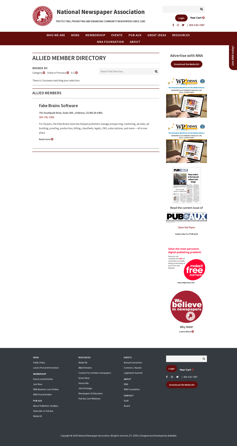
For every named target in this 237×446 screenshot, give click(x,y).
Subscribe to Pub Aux (43, 411)
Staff (126, 400)
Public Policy (39, 362)
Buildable (172, 435)
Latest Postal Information (46, 367)
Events (117, 35)
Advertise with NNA (186, 55)
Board (127, 405)
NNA (126, 384)
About (135, 42)
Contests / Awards (133, 367)
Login (181, 18)
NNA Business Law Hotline (46, 389)
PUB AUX (134, 35)
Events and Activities (43, 379)
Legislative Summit (133, 372)
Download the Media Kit (186, 64)
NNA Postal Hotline (42, 394)
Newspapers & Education (90, 393)
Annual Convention (133, 362)
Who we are (56, 35)
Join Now (37, 384)
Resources (181, 35)
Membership (95, 35)
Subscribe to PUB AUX (186, 233)
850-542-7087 (191, 376)
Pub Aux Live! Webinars (89, 398)
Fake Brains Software (58, 105)
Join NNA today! (232, 56)
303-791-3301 (46, 117)
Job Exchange (85, 388)
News (75, 35)
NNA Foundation (110, 42)
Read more (46, 139)
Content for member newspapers (94, 372)
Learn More (186, 331)
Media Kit (37, 416)
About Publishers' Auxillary (45, 405)
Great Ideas (156, 35)
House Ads (83, 383)
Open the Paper (186, 227)
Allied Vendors (85, 367)
